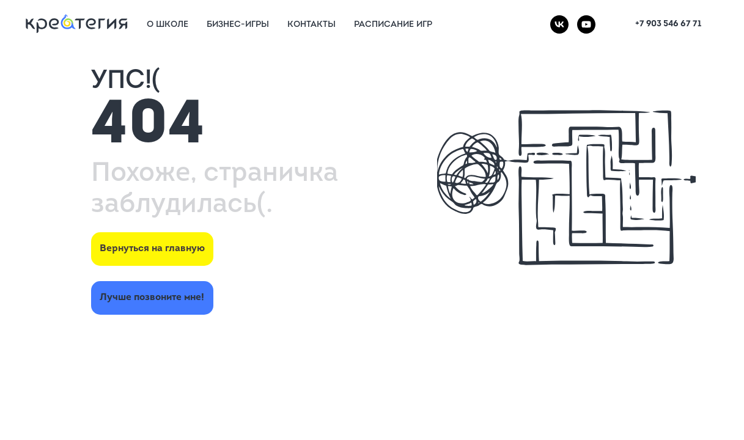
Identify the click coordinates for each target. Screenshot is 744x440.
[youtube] (586, 24)
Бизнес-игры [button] (238, 24)
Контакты (311, 24)
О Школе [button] (167, 24)
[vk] (559, 24)
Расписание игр (393, 24)
